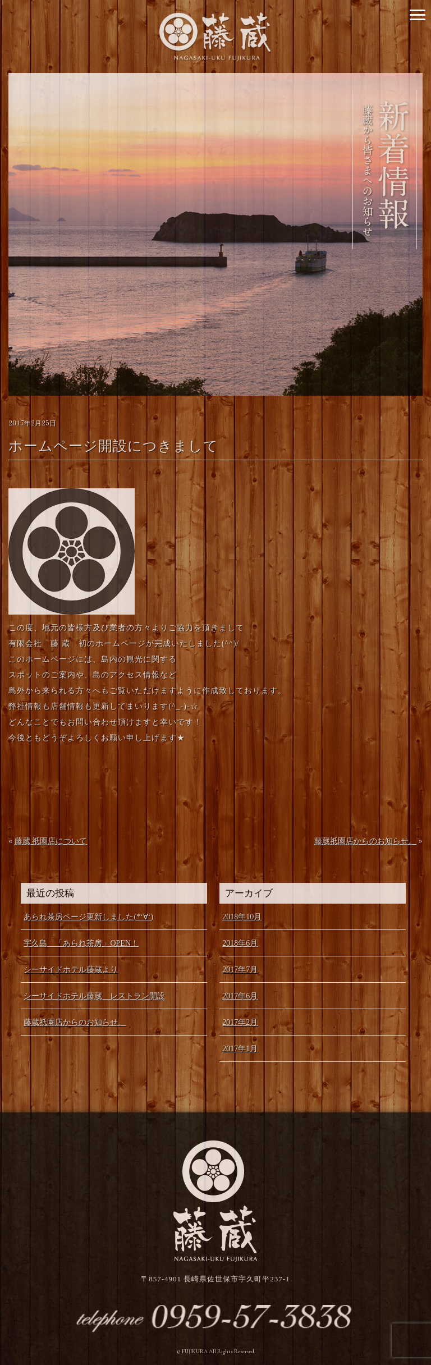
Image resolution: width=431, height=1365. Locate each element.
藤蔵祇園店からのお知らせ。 (365, 841)
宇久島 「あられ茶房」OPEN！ (81, 943)
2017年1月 (240, 1049)
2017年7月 (240, 969)
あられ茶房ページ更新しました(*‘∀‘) (88, 917)
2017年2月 (240, 1022)
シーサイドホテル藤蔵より (71, 969)
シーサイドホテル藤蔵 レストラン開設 (94, 996)
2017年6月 (240, 996)
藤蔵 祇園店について (51, 841)
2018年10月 (242, 917)
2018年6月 (240, 943)
